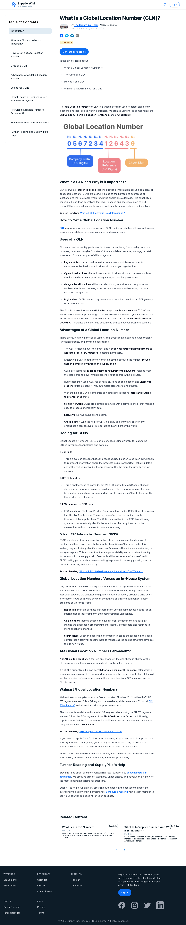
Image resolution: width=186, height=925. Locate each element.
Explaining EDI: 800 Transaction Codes (100, 731)
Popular (75, 879)
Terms (40, 912)
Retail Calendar (11, 912)
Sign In (174, 5)
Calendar (42, 879)
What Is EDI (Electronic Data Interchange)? (102, 213)
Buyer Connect (11, 907)
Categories (77, 885)
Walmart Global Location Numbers (30, 122)
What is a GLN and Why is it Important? (26, 42)
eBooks (41, 885)
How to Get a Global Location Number (27, 54)
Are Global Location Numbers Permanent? (27, 111)
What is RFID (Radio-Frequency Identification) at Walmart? (111, 571)
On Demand (10, 879)
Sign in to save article (74, 51)
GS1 (62, 228)
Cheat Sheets (44, 891)
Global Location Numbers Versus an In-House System (29, 99)
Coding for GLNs (20, 87)
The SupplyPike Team (86, 24)
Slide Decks (9, 885)
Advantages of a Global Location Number (29, 77)
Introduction (17, 30)
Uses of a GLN (19, 65)
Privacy (41, 907)
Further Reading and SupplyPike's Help (29, 133)
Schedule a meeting (117, 791)
